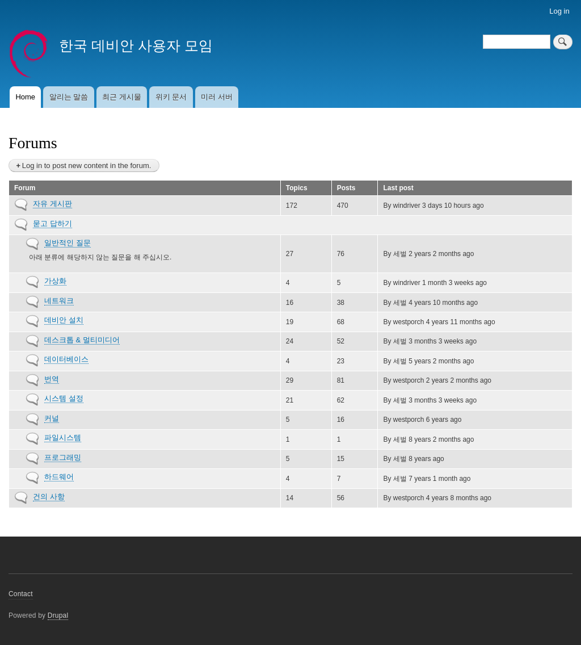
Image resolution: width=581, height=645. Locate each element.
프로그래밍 (62, 457)
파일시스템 (62, 437)
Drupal (58, 615)
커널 (51, 418)
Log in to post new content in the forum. (86, 165)
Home (25, 97)
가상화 (55, 281)
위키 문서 (171, 97)
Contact (21, 594)
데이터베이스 (66, 359)
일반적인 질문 (67, 242)
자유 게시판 (52, 203)
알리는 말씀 (69, 97)
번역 (51, 379)
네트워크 (59, 300)
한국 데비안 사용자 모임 (136, 45)
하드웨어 (59, 476)
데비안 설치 (63, 320)
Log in (559, 11)
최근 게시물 (121, 97)
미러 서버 (217, 97)
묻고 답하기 (52, 223)
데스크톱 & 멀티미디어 (82, 340)
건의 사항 (49, 496)
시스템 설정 (63, 398)
